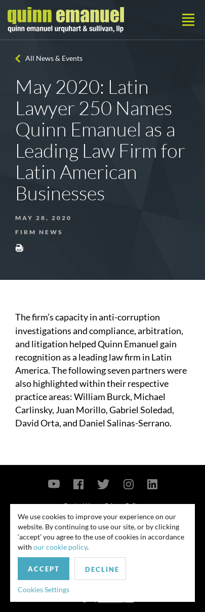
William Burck (102, 396)
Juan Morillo (81, 409)
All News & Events (54, 58)
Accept (44, 569)
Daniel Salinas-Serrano (124, 422)
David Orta (37, 422)
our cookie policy (60, 547)
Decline (102, 569)
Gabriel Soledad (140, 409)
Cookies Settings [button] (43, 589)
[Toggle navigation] (188, 20)
